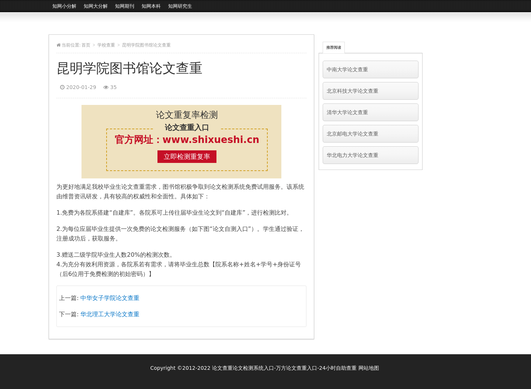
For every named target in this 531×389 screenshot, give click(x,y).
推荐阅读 (333, 47)
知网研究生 (180, 6)
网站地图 (368, 368)
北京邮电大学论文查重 (352, 134)
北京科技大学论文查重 (352, 91)
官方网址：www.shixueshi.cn (187, 139)
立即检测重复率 (187, 156)
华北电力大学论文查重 (352, 155)
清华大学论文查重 (347, 112)
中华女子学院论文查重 (109, 297)
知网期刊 (124, 6)
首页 (85, 45)
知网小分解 (64, 6)
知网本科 (151, 6)
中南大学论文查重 (347, 69)
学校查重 (106, 45)
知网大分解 (96, 6)
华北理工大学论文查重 (109, 314)
